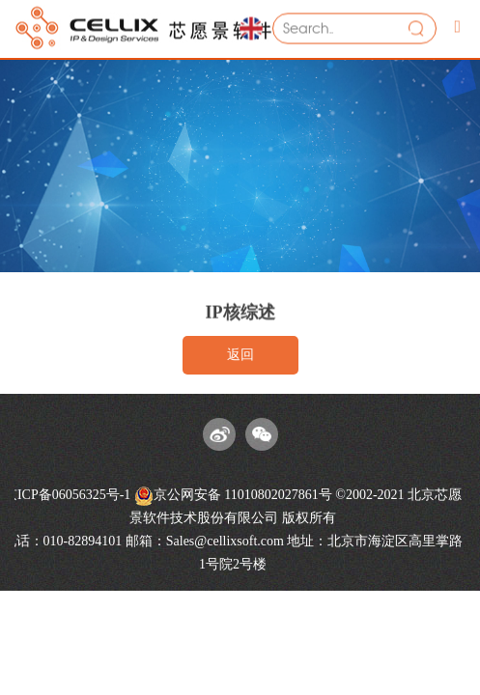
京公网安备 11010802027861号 (233, 496)
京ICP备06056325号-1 (67, 494)
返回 (240, 355)
